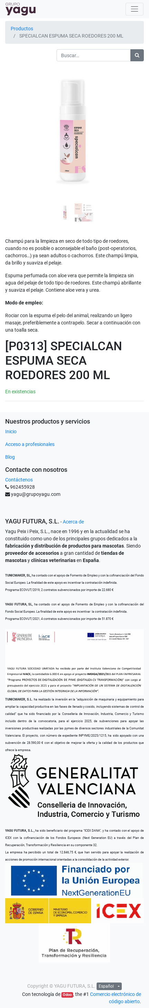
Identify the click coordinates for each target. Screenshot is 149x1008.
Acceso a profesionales (29, 444)
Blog (10, 457)
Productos (22, 28)
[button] (15, 130)
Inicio (11, 431)
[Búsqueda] (137, 55)
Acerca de (73, 521)
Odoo (67, 995)
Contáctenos (19, 479)
